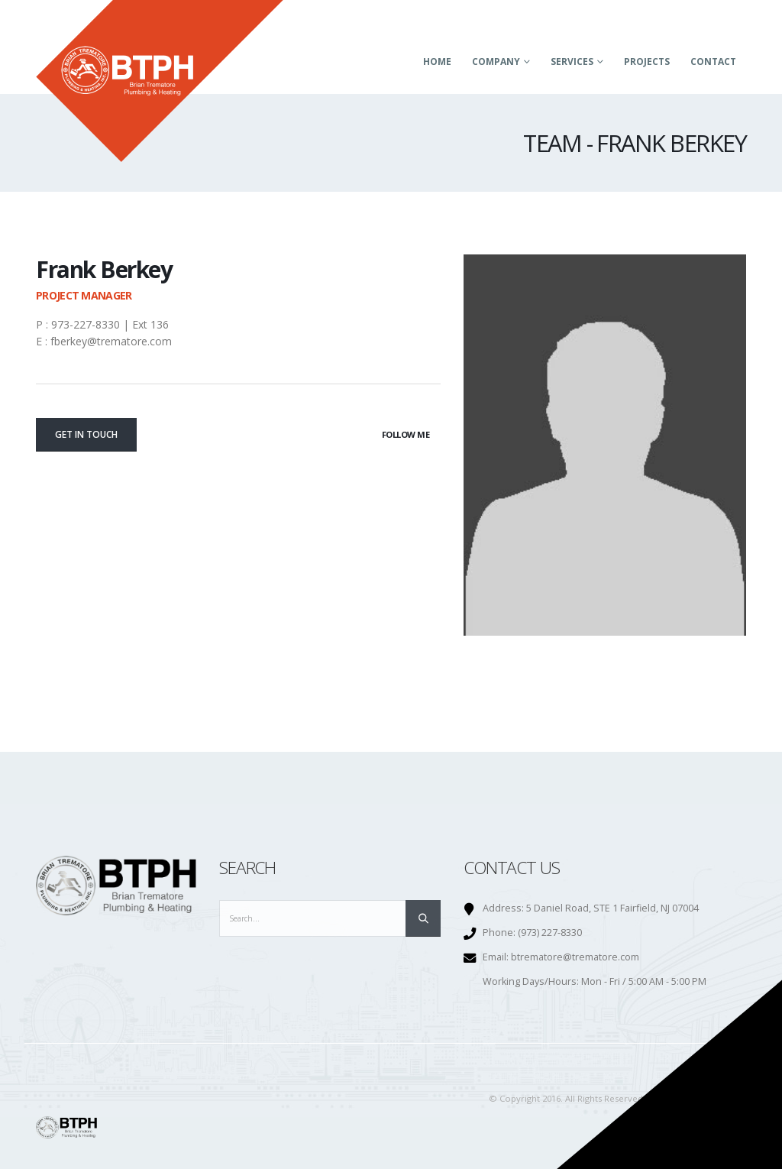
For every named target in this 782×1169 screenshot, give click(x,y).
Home (437, 61)
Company (496, 61)
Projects (647, 61)
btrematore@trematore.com (575, 956)
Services (572, 61)
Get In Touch (86, 434)
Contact (713, 61)
